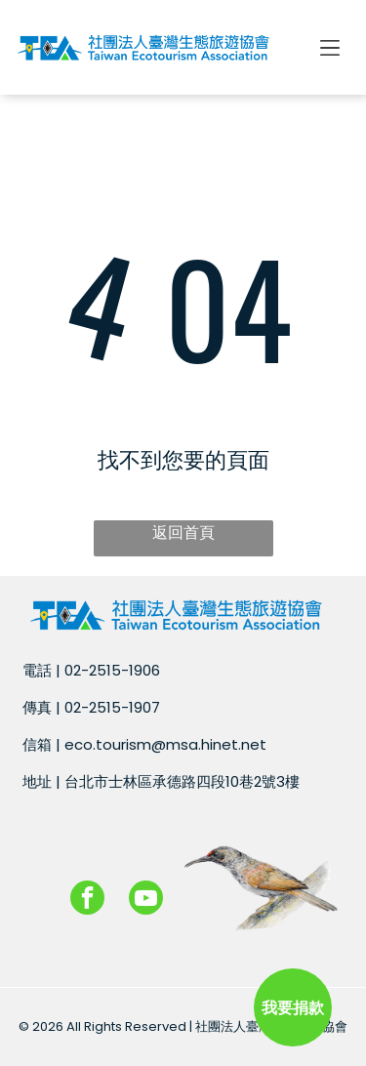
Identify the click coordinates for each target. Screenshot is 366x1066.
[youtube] (146, 900)
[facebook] (87, 900)
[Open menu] (330, 48)
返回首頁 (183, 532)
